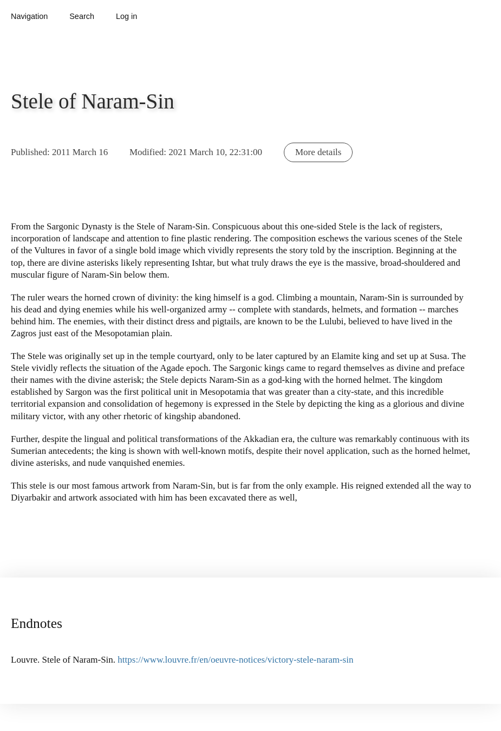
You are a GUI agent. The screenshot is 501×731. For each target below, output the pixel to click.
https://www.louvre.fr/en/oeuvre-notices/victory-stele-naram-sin (235, 660)
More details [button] (318, 152)
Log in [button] (126, 16)
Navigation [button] (29, 16)
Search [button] (81, 16)
